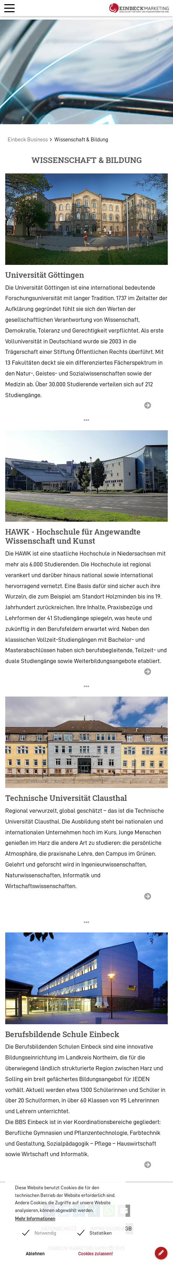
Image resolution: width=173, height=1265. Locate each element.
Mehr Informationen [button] (35, 1218)
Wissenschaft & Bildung (81, 139)
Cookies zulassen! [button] (95, 1253)
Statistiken (101, 1232)
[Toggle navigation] (9, 8)
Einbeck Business (28, 139)
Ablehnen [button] (35, 1253)
